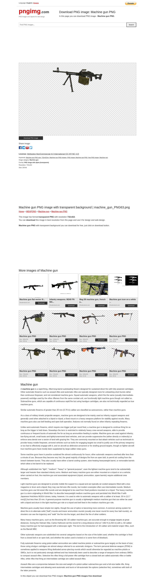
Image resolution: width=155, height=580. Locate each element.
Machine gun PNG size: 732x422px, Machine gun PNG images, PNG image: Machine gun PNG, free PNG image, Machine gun (67, 157)
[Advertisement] (77, 46)
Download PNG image (31, 138)
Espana (36, 3)
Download (41, 303)
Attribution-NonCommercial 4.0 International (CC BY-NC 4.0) (53, 154)
